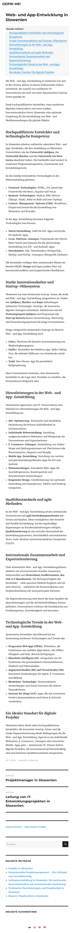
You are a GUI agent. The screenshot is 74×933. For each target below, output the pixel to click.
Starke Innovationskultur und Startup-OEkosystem (38, 40)
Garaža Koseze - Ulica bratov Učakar (26, 826)
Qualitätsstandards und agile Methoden (31, 52)
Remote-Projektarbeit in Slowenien (28, 896)
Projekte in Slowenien (20, 868)
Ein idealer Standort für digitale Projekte (31, 72)
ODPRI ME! (11, 4)
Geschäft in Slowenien (28, 760)
